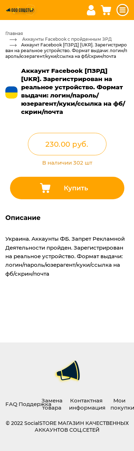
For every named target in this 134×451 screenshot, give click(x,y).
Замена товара (52, 404)
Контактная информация (87, 404)
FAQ (11, 403)
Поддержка (35, 403)
